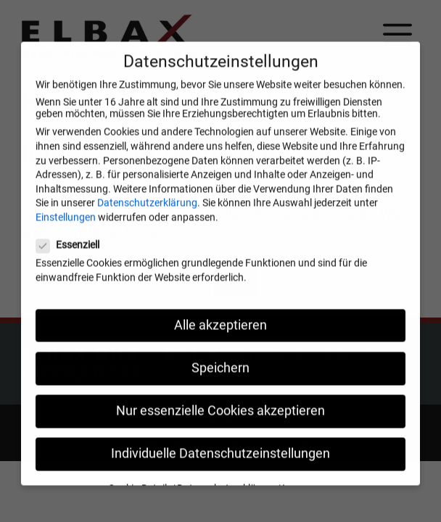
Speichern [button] (220, 378)
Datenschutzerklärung (147, 213)
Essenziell (72, 255)
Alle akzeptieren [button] (220, 335)
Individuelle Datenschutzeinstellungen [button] (220, 464)
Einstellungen (66, 227)
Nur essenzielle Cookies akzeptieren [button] (220, 421)
